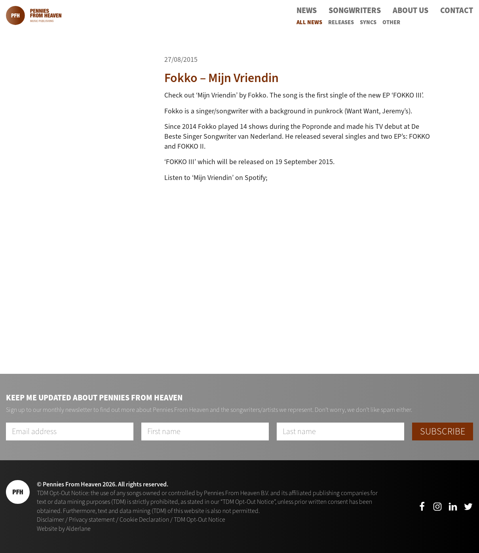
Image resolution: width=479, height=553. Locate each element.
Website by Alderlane (64, 528)
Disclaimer (50, 519)
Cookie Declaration (144, 519)
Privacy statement (92, 519)
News (307, 10)
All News (309, 22)
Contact (456, 10)
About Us (410, 10)
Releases (341, 22)
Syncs (368, 22)
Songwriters (355, 10)
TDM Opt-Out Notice (199, 519)
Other (391, 22)
